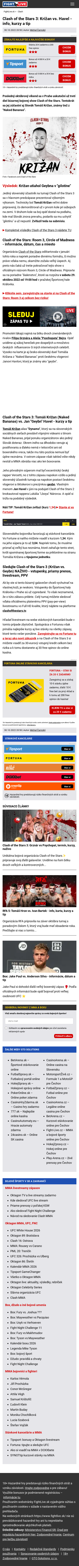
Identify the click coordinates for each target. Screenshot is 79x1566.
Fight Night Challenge (24, 1364)
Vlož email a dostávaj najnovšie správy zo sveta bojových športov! (36, 1013)
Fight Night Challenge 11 (26, 1327)
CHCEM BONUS (67, 49)
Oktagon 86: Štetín (22, 1261)
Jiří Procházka (19, 1383)
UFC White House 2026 (25, 1230)
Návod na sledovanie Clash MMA (31, 1216)
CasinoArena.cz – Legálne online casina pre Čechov (58, 1107)
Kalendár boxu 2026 (23, 1343)
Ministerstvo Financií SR (40, 1530)
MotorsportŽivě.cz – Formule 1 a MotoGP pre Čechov (59, 1079)
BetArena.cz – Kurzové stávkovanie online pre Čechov (59, 1120)
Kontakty (20, 1549)
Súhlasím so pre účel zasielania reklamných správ (37, 1030)
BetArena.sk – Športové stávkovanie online (25, 1064)
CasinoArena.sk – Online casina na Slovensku (57, 1064)
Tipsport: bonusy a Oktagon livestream (35, 1439)
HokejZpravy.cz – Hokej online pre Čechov (57, 1148)
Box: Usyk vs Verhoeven (25, 1322)
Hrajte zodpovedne (55, 722)
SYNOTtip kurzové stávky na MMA (32, 1455)
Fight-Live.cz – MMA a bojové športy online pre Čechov (59, 1134)
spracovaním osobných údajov (35, 1028)
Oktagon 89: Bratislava (24, 1235)
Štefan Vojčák (19, 1425)
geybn (51, 484)
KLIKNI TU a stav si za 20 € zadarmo (62, 710)
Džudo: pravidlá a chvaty (26, 1359)
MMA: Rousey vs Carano (26, 1246)
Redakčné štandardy (43, 1549)
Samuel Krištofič (20, 1399)
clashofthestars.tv (14, 610)
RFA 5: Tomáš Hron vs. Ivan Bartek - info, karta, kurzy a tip (38, 912)
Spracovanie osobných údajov (40, 1553)
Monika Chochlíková (23, 1415)
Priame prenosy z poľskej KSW (29, 1205)
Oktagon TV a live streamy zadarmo (33, 1195)
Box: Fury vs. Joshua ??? (26, 1312)
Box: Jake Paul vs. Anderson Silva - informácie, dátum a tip (39, 978)
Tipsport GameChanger (25, 1271)
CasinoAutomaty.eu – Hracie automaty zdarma (25, 1125)
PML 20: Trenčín (20, 1251)
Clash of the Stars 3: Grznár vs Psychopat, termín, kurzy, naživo (39, 847)
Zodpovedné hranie (49, 1534)
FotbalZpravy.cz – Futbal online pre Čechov (57, 1092)
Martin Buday (18, 1409)
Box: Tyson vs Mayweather (27, 1338)
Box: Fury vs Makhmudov (26, 1333)
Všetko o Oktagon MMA (25, 1277)
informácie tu (31, 725)
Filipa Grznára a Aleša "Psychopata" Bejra (39, 338)
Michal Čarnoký (38, 30)
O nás (6, 1549)
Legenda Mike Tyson (23, 1348)
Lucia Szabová (19, 1420)
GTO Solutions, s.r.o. (45, 1558)
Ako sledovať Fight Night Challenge (32, 1210)
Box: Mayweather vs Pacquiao (29, 1317)
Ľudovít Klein (18, 1404)
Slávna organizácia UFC (25, 1292)
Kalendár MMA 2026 (23, 1266)
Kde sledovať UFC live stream (29, 1200)
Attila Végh (17, 1394)
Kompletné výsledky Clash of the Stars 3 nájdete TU (38, 230)
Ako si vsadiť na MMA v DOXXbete (32, 1450)
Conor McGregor (21, 1389)
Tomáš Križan (11, 429)
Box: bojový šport (21, 1353)
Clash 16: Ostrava (21, 1240)
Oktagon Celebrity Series (26, 1287)
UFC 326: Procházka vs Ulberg (29, 1256)
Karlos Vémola (19, 1378)
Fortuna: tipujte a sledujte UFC (29, 1445)
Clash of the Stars (29, 251)
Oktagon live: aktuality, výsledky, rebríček (36, 1282)
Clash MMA (17, 1297)
